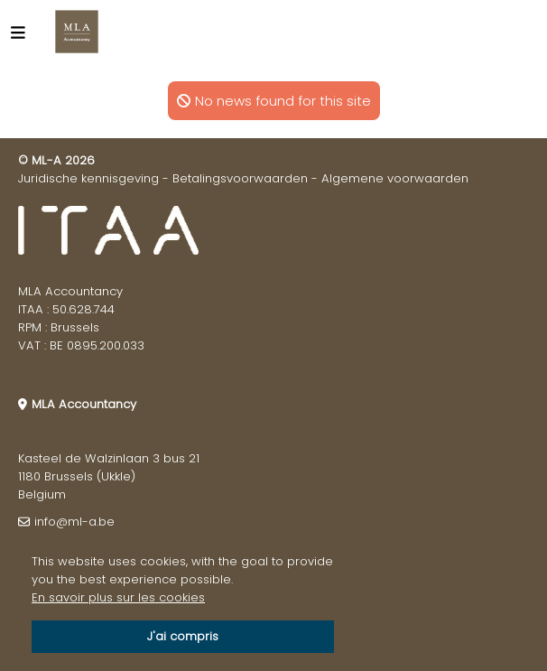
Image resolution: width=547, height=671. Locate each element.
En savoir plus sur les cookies (118, 597)
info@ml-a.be (74, 521)
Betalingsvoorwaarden (240, 178)
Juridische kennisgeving (88, 178)
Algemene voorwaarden (394, 178)
